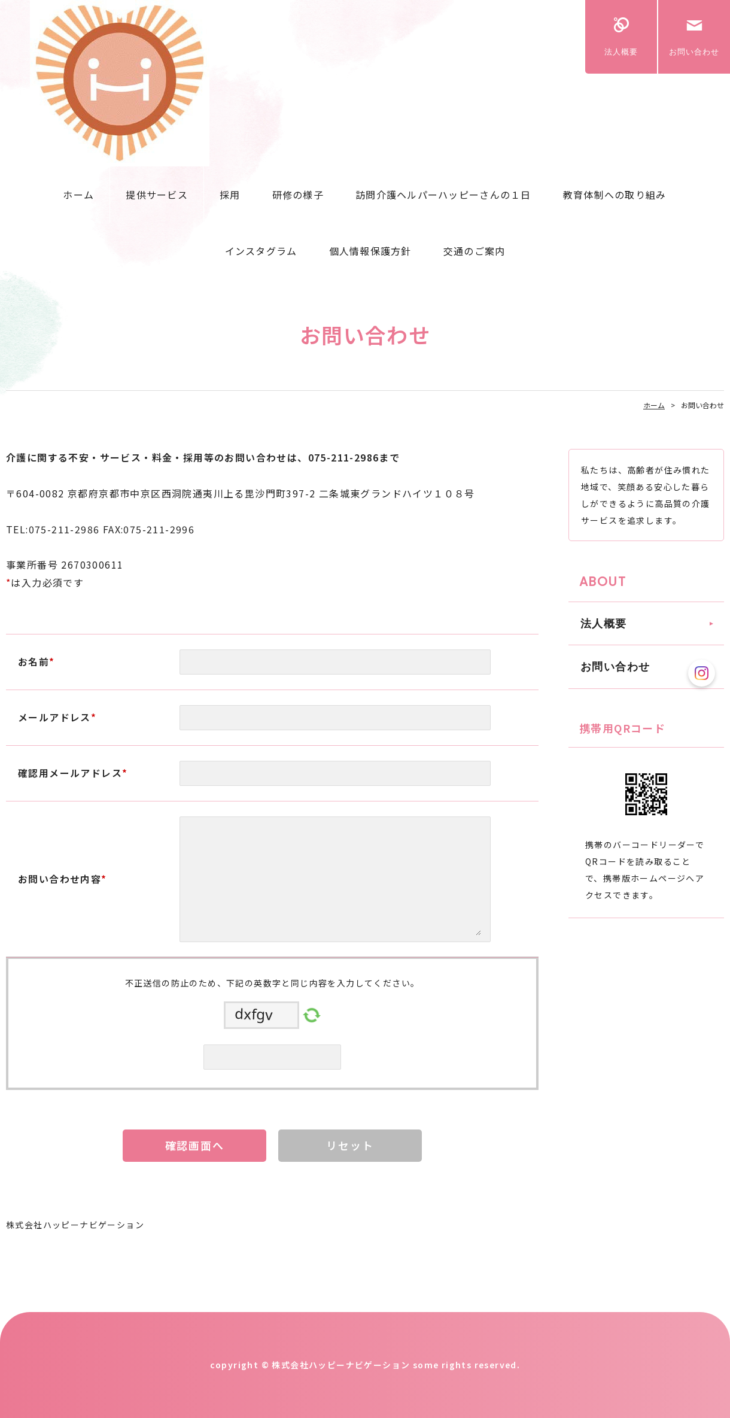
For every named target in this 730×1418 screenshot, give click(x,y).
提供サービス (157, 194)
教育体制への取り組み (615, 194)
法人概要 (621, 51)
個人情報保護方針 (370, 251)
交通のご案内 (474, 251)
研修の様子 (298, 194)
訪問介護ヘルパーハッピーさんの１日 (443, 194)
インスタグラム (261, 251)
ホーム (78, 194)
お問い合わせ (694, 51)
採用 (230, 194)
